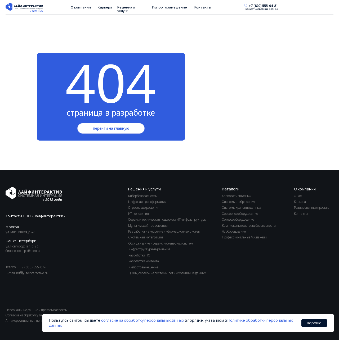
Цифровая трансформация (147, 201)
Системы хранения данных (241, 207)
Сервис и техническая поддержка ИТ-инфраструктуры (167, 219)
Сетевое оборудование (238, 219)
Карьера (105, 7)
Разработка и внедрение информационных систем (164, 231)
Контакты (202, 7)
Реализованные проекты (311, 207)
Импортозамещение (169, 7)
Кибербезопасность (142, 196)
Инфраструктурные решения (149, 249)
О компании (81, 7)
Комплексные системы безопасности (249, 225)
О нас (298, 196)
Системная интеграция (145, 237)
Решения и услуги (126, 9)
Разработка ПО (139, 255)
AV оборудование (234, 231)
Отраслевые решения (143, 207)
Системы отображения (238, 201)
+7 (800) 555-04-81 (263, 5)
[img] (34, 194)
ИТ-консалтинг (139, 213)
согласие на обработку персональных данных (142, 320)
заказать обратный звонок (261, 9)
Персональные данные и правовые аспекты (36, 310)
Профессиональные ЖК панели (244, 237)
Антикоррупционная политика (28, 320)
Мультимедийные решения (148, 225)
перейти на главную (111, 128)
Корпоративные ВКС (236, 196)
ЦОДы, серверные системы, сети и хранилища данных (167, 273)
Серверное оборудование (240, 213)
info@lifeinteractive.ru (32, 273)
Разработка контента (143, 261)
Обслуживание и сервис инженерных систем (160, 243)
